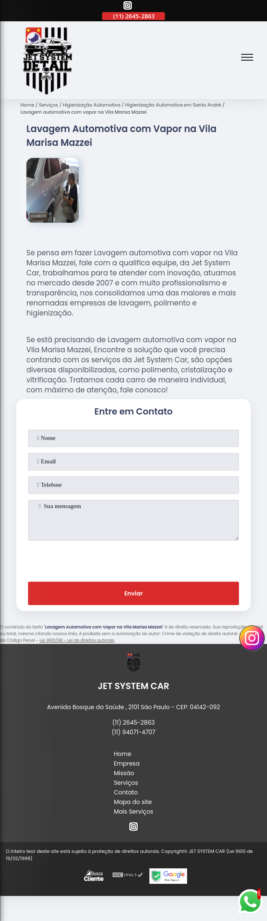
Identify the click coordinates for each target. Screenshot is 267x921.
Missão (124, 773)
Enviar (133, 593)
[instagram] (127, 6)
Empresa (127, 763)
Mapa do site (133, 802)
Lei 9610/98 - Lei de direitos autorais (77, 640)
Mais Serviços (133, 811)
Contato (126, 792)
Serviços (126, 783)
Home (122, 754)
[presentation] (133, 559)
